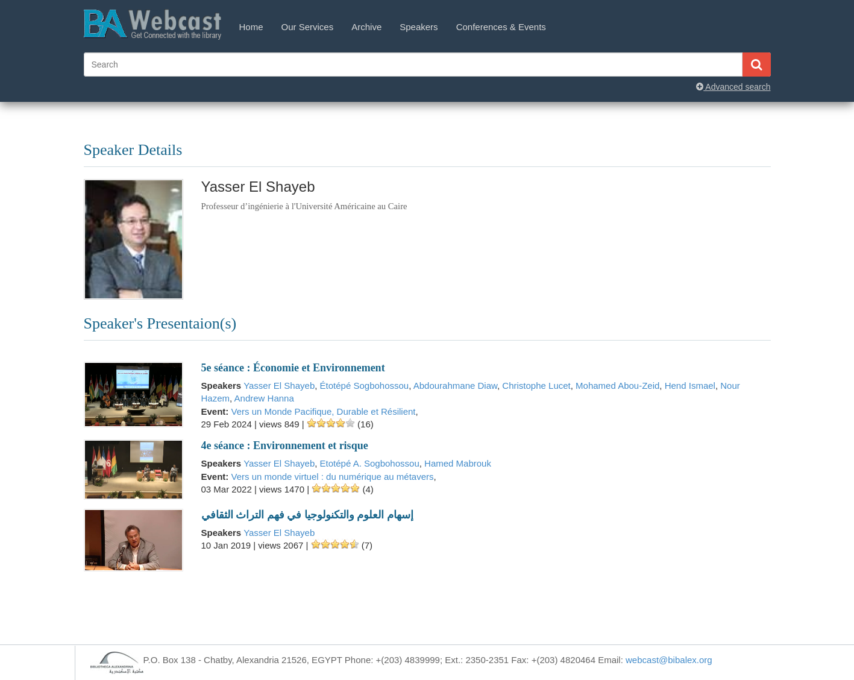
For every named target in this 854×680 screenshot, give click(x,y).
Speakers (419, 27)
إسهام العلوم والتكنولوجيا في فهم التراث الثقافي (307, 515)
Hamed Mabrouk (457, 463)
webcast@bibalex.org (669, 660)
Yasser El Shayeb (279, 385)
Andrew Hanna (264, 398)
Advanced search (733, 87)
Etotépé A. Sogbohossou (369, 463)
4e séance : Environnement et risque (284, 445)
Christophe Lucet (536, 385)
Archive (366, 27)
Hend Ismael (690, 385)
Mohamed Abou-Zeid (617, 385)
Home (251, 27)
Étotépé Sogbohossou (364, 385)
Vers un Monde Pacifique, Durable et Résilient (323, 411)
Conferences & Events (501, 27)
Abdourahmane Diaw (455, 385)
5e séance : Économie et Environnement (293, 368)
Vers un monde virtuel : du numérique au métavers (332, 476)
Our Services (307, 27)
